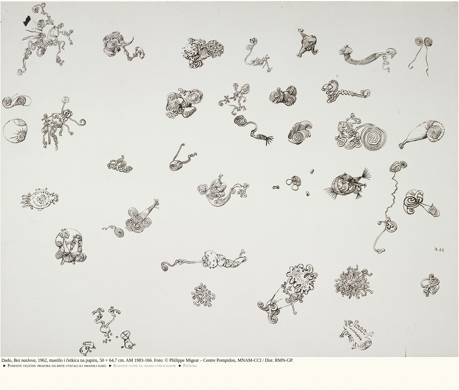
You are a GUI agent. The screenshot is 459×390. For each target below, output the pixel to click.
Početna (190, 365)
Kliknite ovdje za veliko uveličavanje (144, 365)
